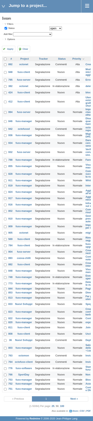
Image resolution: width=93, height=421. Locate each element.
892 (10, 64)
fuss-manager (24, 121)
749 (10, 277)
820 (10, 322)
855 (10, 166)
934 (10, 143)
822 (10, 318)
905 (10, 232)
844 (10, 288)
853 (10, 292)
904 (10, 251)
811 (10, 327)
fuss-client (23, 72)
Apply (10, 49)
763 (10, 355)
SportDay (23, 374)
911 (10, 180)
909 (10, 226)
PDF (88, 411)
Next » (74, 398)
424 (10, 92)
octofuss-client (24, 362)
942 (10, 129)
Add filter (8, 34)
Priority (76, 58)
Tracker (43, 58)
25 (53, 406)
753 (10, 379)
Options (11, 39)
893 (10, 258)
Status (11, 28)
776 (10, 368)
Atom (75, 411)
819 (10, 185)
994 (10, 112)
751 (10, 389)
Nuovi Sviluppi (23, 304)
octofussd (24, 129)
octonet (23, 64)
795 (10, 79)
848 (10, 270)
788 (10, 159)
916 (10, 204)
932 (10, 152)
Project (24, 58)
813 (10, 297)
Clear (25, 49)
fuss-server (24, 79)
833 (10, 304)
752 (10, 383)
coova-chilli (24, 258)
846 (10, 121)
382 (10, 86)
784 (10, 245)
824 (10, 192)
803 (10, 348)
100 (62, 406)
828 (10, 174)
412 (10, 101)
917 (10, 198)
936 (10, 135)
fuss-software (24, 368)
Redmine (35, 418)
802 (10, 211)
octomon (23, 355)
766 (10, 374)
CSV (82, 411)
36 (10, 340)
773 (10, 283)
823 (10, 311)
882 (10, 264)
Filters (10, 24)
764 (10, 362)
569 (10, 239)
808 (10, 333)
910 (10, 218)
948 (10, 72)
